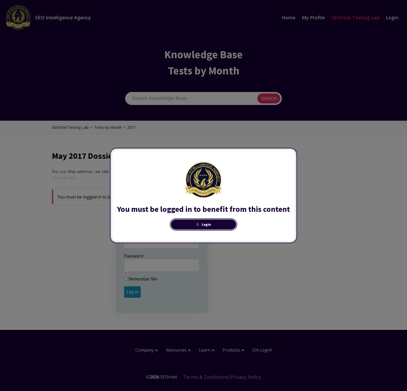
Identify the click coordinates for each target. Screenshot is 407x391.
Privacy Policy (246, 377)
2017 (131, 127)
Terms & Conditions (205, 377)
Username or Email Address (151, 233)
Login (392, 17)
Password (133, 256)
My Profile (313, 17)
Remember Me (140, 279)
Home (288, 17)
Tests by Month (108, 127)
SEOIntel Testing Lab (355, 17)
